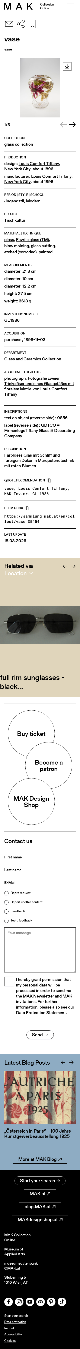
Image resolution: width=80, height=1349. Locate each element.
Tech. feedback (21, 920)
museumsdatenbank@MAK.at (21, 1266)
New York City (17, 169)
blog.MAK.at (40, 1206)
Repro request (21, 892)
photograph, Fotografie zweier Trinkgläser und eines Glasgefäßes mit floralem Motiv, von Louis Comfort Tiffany (39, 386)
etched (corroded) (20, 252)
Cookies (10, 1340)
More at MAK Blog (40, 1159)
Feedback (18, 911)
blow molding (16, 245)
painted (45, 252)
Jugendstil (14, 201)
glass (9, 239)
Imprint (9, 1328)
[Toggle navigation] (70, 6)
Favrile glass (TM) (32, 239)
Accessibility (13, 1334)
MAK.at (40, 1193)
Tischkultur (14, 220)
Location (15, 573)
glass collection (18, 144)
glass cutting (43, 245)
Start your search (40, 1180)
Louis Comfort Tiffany (39, 163)
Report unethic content (26, 901)
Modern (33, 201)
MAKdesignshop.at (40, 1219)
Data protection (15, 1321)
